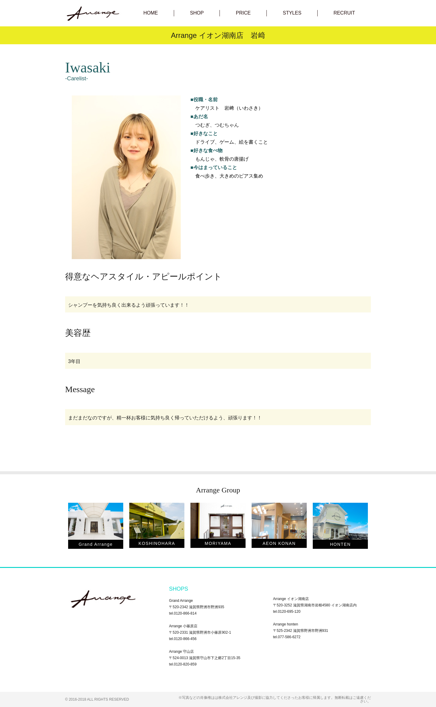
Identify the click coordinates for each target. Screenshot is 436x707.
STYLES (292, 12)
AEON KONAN (279, 543)
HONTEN (340, 544)
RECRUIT (344, 12)
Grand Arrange (96, 544)
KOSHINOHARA (156, 543)
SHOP (197, 12)
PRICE (243, 12)
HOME (151, 12)
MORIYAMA (218, 543)
